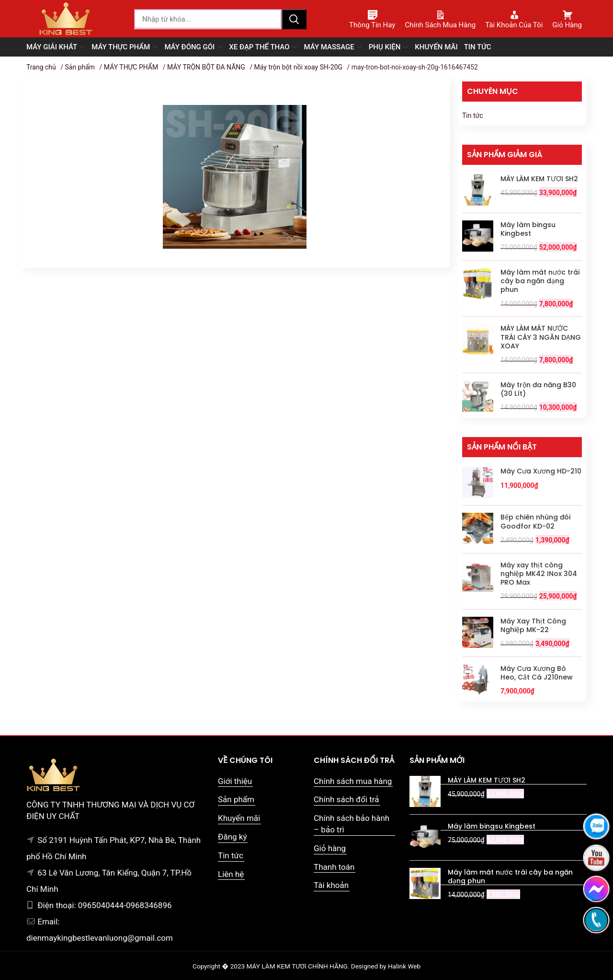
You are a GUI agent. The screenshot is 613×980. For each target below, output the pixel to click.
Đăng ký (232, 837)
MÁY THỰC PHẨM (131, 67)
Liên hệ (231, 874)
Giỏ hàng (330, 848)
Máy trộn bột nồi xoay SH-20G (298, 67)
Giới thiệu (235, 781)
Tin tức (472, 115)
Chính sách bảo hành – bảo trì (351, 823)
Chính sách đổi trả (346, 799)
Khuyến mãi (239, 818)
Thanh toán (334, 867)
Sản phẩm (80, 67)
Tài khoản (331, 885)
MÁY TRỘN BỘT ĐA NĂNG (206, 67)
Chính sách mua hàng (353, 781)
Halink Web (404, 966)
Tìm (294, 19)
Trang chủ (41, 67)
